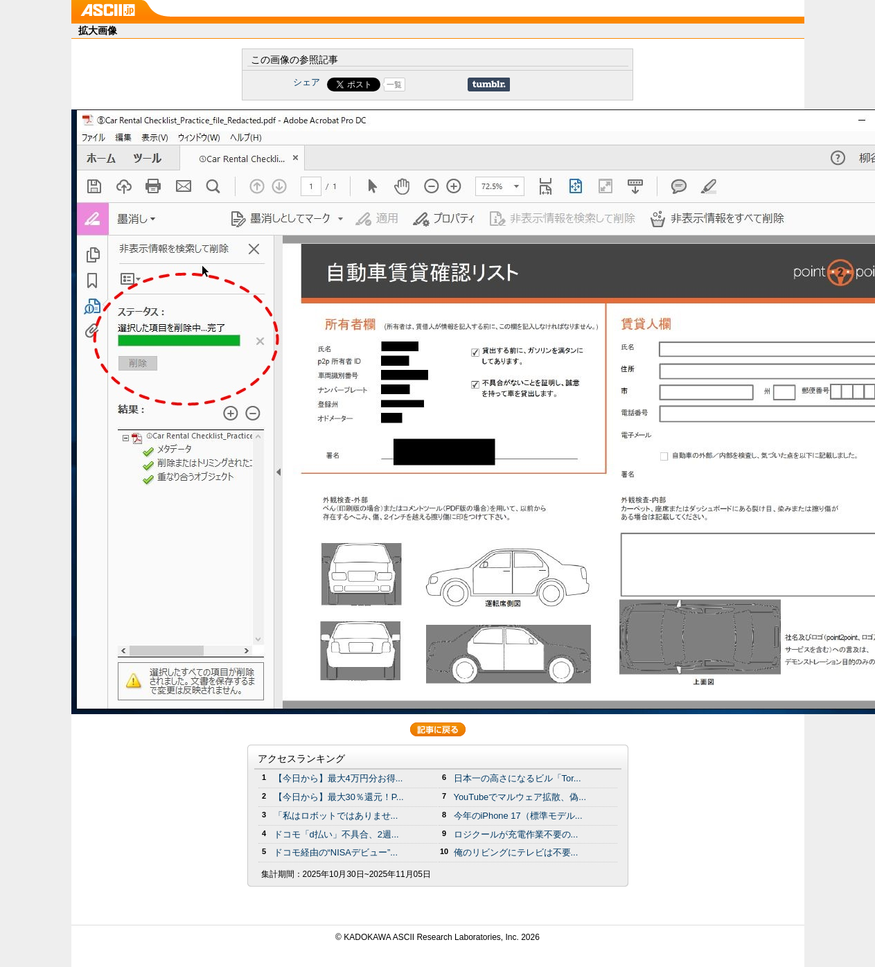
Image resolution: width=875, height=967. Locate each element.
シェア (306, 82)
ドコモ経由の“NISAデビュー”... (336, 852)
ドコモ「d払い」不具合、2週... (336, 834)
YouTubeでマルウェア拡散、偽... (520, 797)
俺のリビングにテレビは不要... (516, 852)
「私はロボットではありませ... (336, 815)
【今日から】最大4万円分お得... (338, 778)
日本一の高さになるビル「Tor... (517, 778)
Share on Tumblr (489, 84)
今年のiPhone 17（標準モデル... (518, 815)
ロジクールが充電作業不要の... (516, 834)
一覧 (394, 84)
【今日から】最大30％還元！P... (339, 797)
